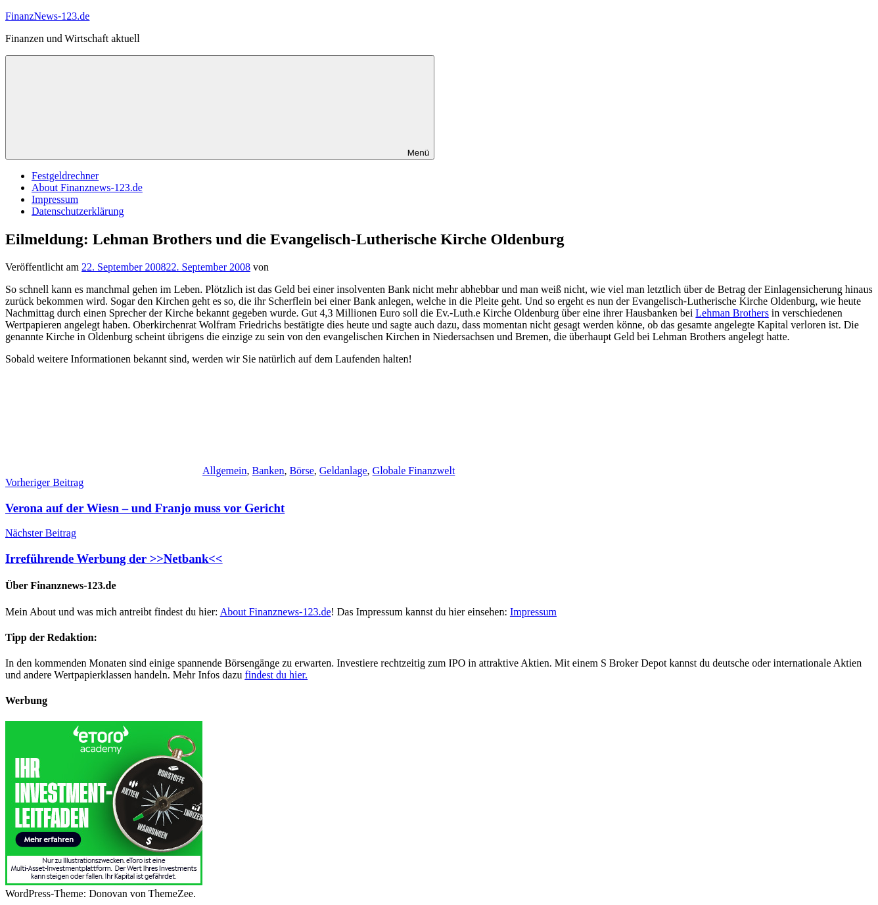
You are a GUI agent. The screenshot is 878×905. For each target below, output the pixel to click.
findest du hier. (276, 674)
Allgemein (224, 470)
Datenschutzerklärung (78, 211)
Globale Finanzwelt (414, 470)
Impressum (55, 199)
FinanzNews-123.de (47, 16)
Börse (301, 470)
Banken (268, 470)
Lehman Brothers (732, 313)
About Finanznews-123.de (87, 187)
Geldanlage (343, 470)
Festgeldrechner (65, 175)
